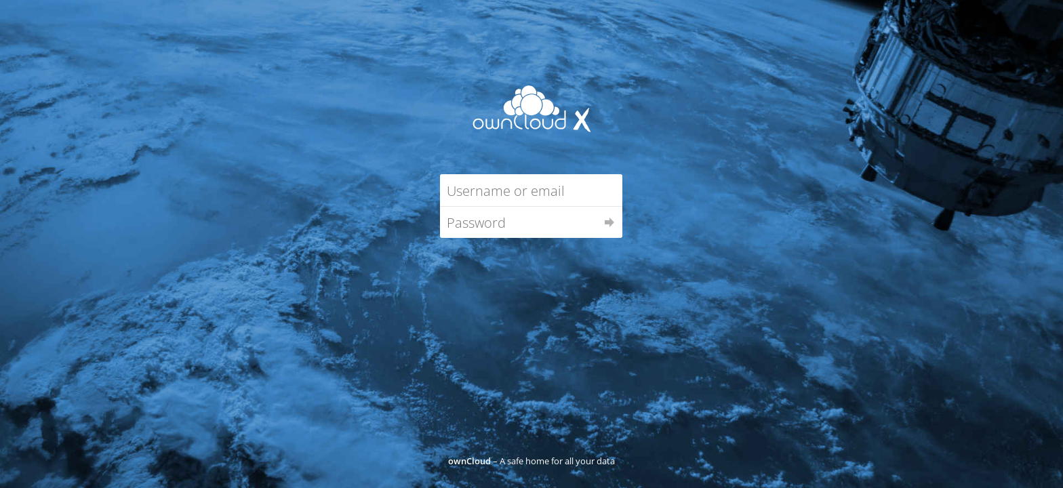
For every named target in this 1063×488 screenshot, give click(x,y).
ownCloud (469, 461)
